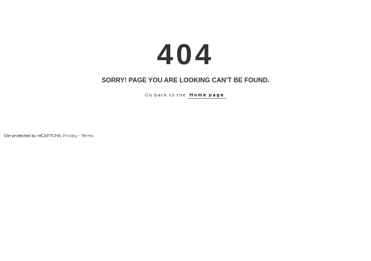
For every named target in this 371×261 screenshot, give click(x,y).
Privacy (70, 135)
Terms (87, 135)
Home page (206, 95)
